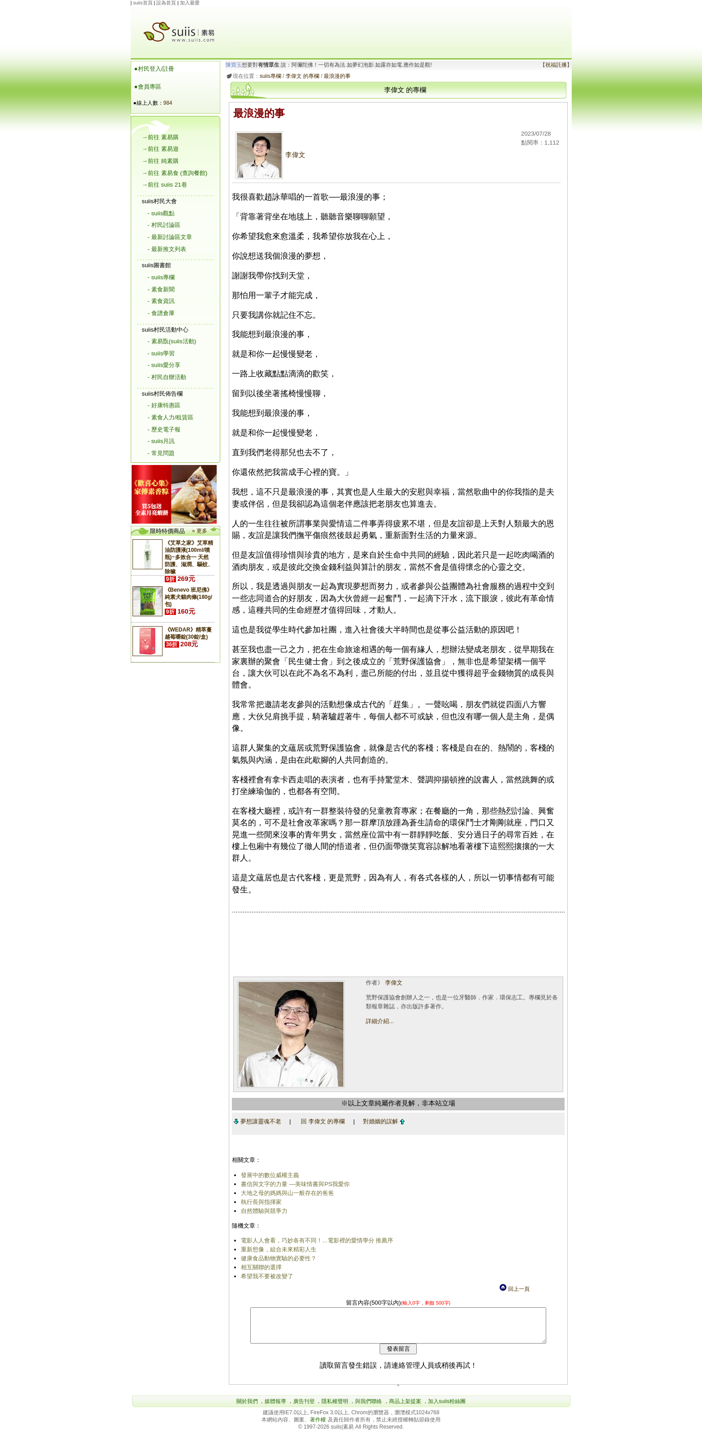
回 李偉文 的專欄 (321, 1121)
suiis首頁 (142, 2)
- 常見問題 (161, 453)
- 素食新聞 (161, 289)
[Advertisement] (399, 26)
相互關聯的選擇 (260, 1267)
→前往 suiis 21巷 (164, 184)
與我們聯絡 (368, 1408)
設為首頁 (166, 2)
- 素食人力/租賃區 (171, 417)
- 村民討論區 (164, 225)
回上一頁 (514, 1289)
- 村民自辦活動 (167, 377)
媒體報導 (275, 1408)
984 (167, 103)
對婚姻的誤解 (382, 1121)
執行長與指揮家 (260, 1202)
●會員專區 (147, 86)
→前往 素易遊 (160, 148)
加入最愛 (190, 2)
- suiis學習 (161, 353)
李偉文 (269, 154)
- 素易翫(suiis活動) (172, 341)
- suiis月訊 (161, 441)
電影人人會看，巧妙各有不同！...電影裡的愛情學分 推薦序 (316, 1240)
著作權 (318, 1426)
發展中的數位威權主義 (269, 1175)
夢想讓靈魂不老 (255, 1121)
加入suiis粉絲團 (447, 1408)
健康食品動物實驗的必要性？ (277, 1258)
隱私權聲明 (334, 1408)
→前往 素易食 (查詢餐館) (175, 173)
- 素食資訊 (161, 301)
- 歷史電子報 (164, 429)
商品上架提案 (405, 1408)
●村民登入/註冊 (154, 68)
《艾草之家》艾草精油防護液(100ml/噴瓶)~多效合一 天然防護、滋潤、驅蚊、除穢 (189, 557)
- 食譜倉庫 (161, 313)
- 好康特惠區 (164, 405)
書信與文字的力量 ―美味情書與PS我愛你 (294, 1184)
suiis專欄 (268, 76)
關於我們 (247, 1408)
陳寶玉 (232, 65)
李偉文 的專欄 (300, 76)
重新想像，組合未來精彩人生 (277, 1249)
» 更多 (199, 531)
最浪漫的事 (335, 76)
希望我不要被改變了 (266, 1276)
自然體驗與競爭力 (263, 1211)
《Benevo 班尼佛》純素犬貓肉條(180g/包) (189, 597)
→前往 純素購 (160, 161)
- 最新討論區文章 (170, 237)
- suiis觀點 (161, 213)
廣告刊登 (304, 1408)
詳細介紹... (379, 1021)
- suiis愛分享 (164, 365)
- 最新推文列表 (167, 249)
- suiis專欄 (161, 277)
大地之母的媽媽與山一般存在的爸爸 (286, 1193)
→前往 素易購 (160, 137)
